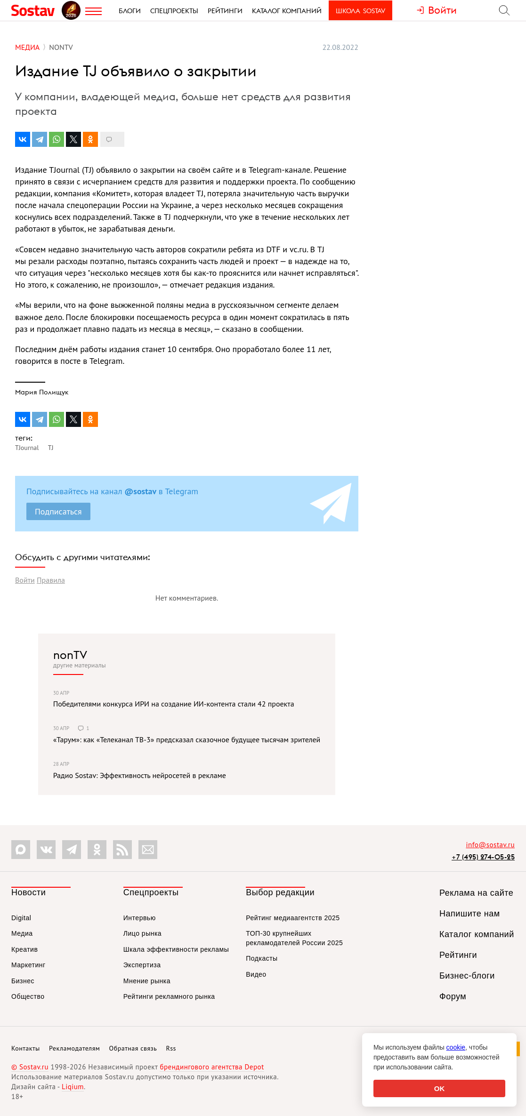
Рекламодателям (74, 1048)
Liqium (73, 1086)
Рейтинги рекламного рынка (169, 996)
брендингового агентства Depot (212, 1066)
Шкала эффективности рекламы (176, 949)
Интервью (139, 918)
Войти (25, 580)
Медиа (22, 933)
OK (439, 1088)
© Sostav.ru (30, 1066)
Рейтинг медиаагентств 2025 (293, 918)
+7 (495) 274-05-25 (483, 856)
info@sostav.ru (490, 844)
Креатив (24, 949)
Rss (171, 1048)
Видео (256, 974)
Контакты (25, 1048)
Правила (51, 580)
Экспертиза (142, 965)
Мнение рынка (146, 981)
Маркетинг (28, 965)
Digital (21, 918)
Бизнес (22, 981)
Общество (28, 996)
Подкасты (261, 958)
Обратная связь (133, 1048)
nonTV (70, 655)
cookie (455, 1047)
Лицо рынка (142, 933)
